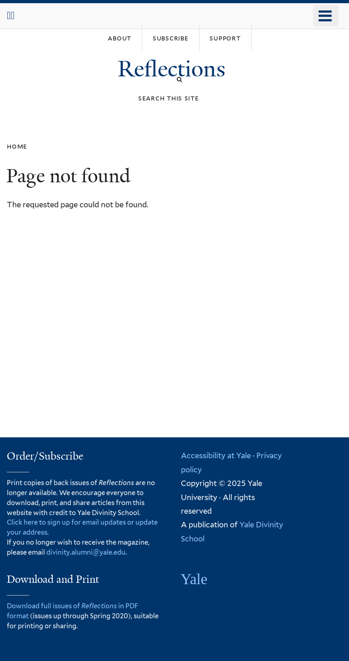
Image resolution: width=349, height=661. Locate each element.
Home (17, 146)
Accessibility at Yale (216, 455)
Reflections (174, 69)
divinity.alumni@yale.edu (85, 552)
